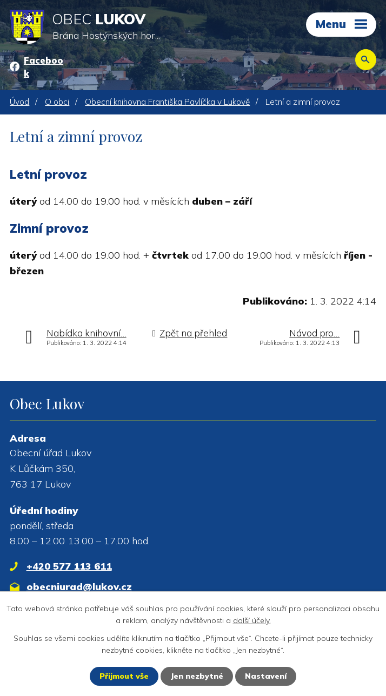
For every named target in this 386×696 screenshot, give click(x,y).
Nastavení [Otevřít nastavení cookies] (266, 676)
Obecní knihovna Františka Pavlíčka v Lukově (167, 102)
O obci (57, 102)
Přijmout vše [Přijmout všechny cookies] (124, 676)
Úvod (19, 102)
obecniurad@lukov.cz (79, 586)
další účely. (252, 620)
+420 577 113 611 (69, 566)
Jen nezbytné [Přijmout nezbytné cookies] (196, 676)
